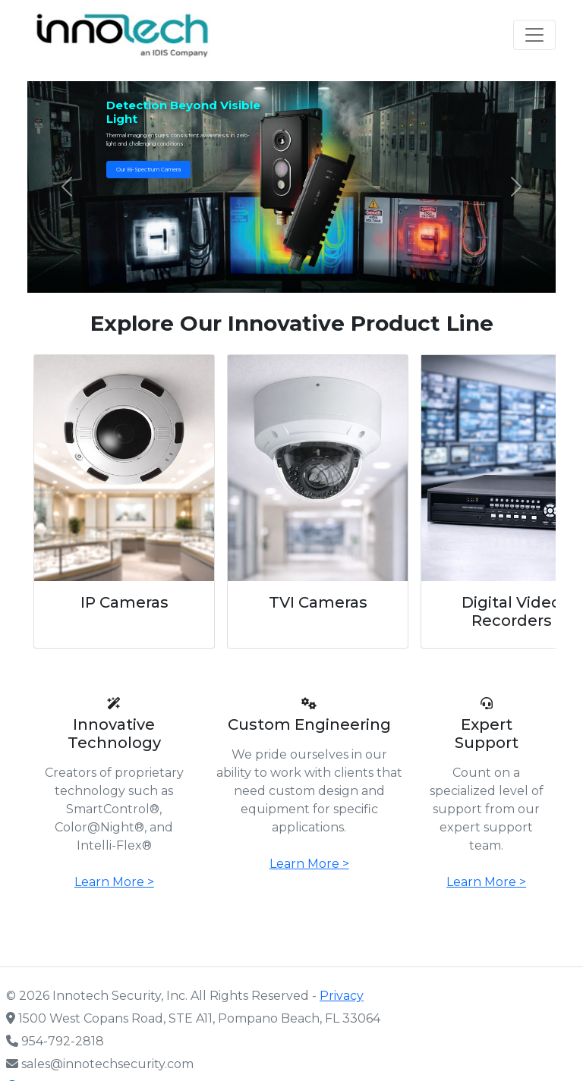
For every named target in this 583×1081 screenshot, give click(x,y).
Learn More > (114, 882)
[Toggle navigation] (534, 35)
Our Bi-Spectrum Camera (148, 169)
